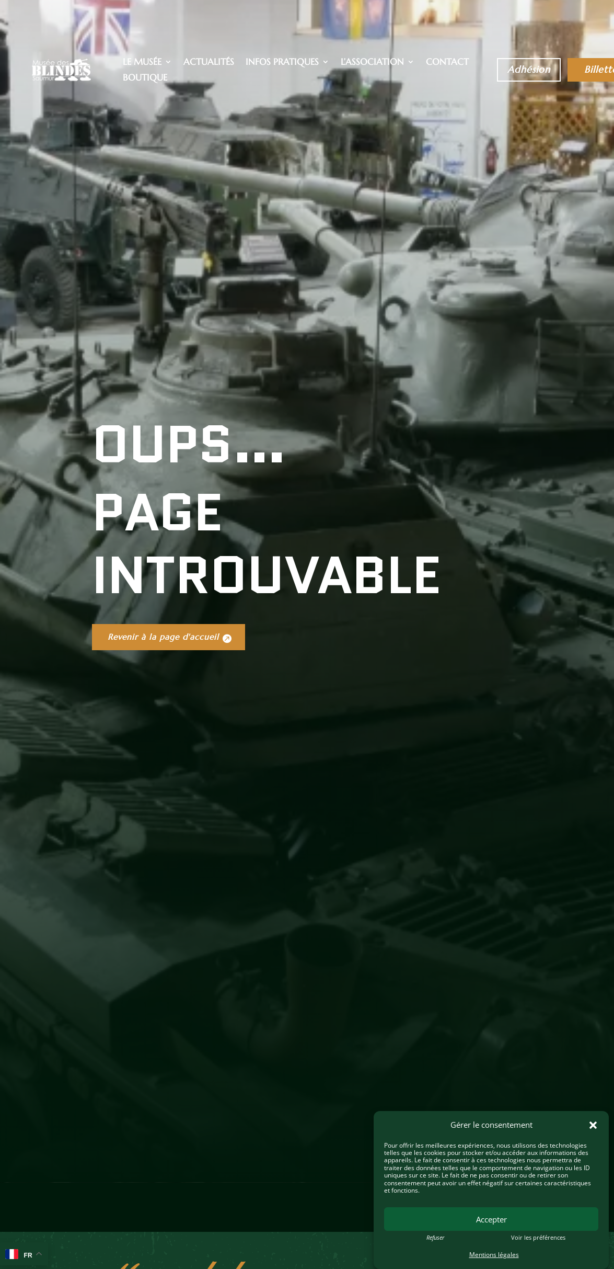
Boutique (145, 78)
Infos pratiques (282, 62)
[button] (593, 1125)
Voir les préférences (538, 1237)
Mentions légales (494, 1254)
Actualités (208, 62)
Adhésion (528, 69)
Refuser (435, 1237)
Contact (447, 62)
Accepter (491, 1219)
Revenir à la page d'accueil (170, 778)
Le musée (142, 62)
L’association (372, 62)
